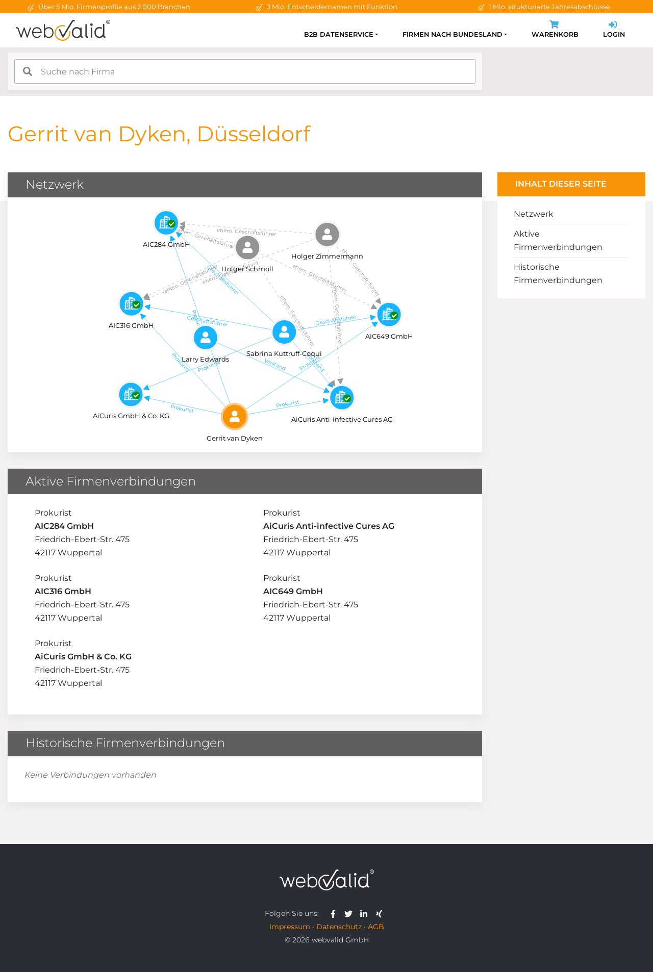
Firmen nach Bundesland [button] (453, 34)
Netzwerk (534, 214)
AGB (376, 926)
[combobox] (244, 71)
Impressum (289, 926)
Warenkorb (555, 30)
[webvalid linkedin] (366, 913)
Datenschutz (339, 926)
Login (614, 30)
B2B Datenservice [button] (338, 34)
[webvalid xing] (380, 913)
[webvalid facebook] (335, 913)
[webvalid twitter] (350, 913)
